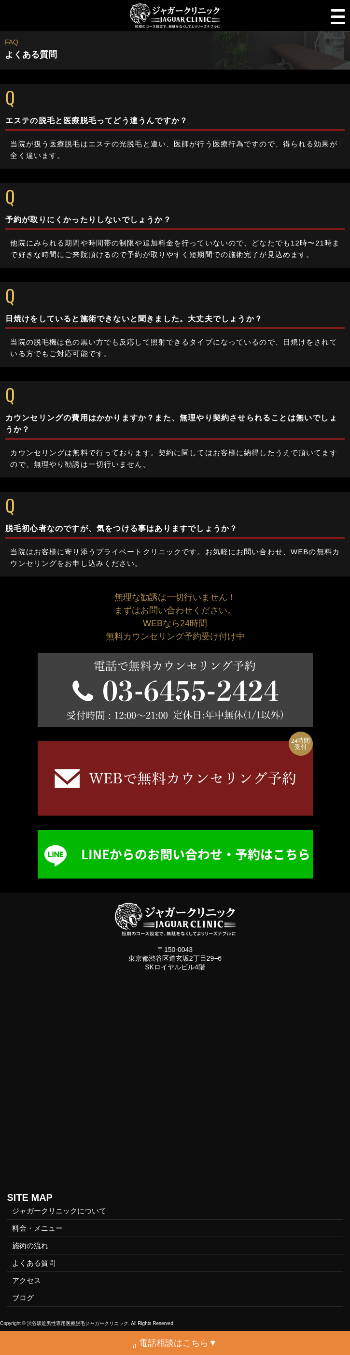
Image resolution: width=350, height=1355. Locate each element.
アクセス (26, 1280)
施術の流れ (30, 1245)
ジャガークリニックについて (59, 1211)
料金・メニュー (37, 1228)
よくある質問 (34, 1263)
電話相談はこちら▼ (175, 1344)
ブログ (23, 1298)
